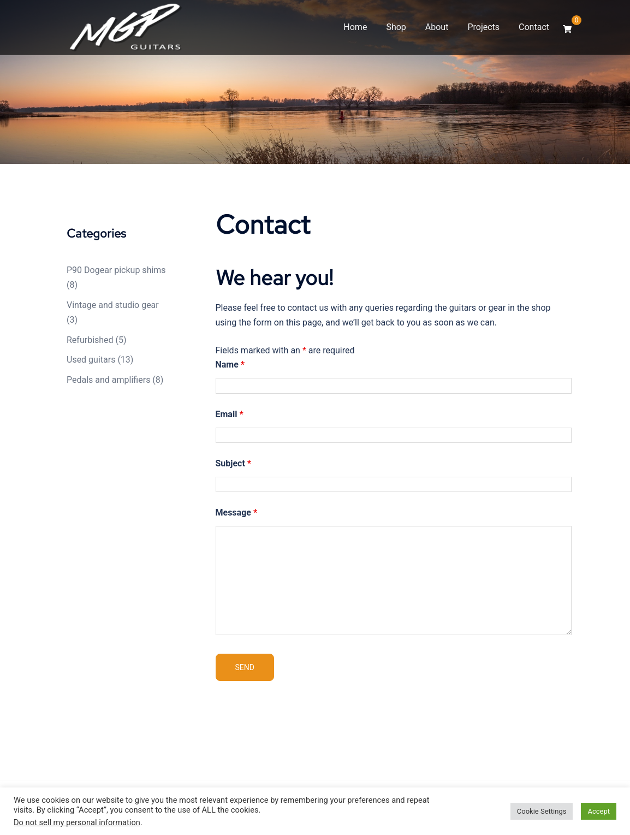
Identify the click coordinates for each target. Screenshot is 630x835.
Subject (234, 463)
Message (237, 512)
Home (355, 27)
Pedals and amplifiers (108, 380)
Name (230, 364)
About (437, 27)
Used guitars (91, 359)
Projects (483, 27)
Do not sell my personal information (77, 822)
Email (229, 414)
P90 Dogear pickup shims (116, 270)
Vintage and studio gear (113, 305)
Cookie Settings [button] (542, 811)
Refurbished (90, 340)
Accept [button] (598, 811)
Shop (396, 27)
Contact (534, 27)
